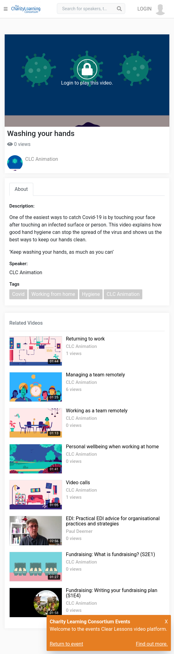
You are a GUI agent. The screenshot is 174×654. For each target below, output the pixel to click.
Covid (18, 294)
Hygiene (91, 294)
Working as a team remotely (96, 411)
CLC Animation (41, 159)
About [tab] (21, 189)
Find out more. (152, 644)
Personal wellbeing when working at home (112, 447)
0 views (18, 144)
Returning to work (85, 339)
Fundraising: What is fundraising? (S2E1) (110, 554)
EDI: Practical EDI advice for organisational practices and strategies (113, 521)
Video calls (78, 482)
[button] (152, 9)
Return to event (66, 644)
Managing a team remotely (95, 375)
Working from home (53, 294)
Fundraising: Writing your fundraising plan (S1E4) (111, 593)
